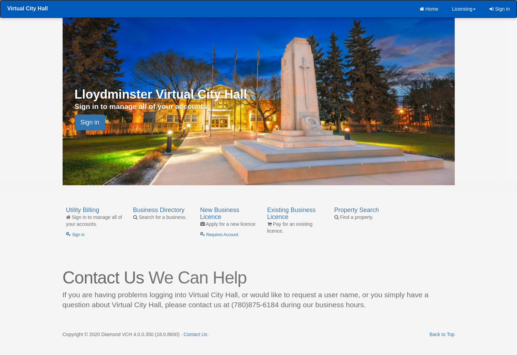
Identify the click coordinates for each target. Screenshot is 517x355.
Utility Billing (82, 210)
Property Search (356, 210)
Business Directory (159, 210)
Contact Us (195, 334)
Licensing (464, 9)
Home (429, 9)
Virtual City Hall (27, 8)
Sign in (499, 9)
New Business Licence (219, 213)
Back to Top (442, 334)
